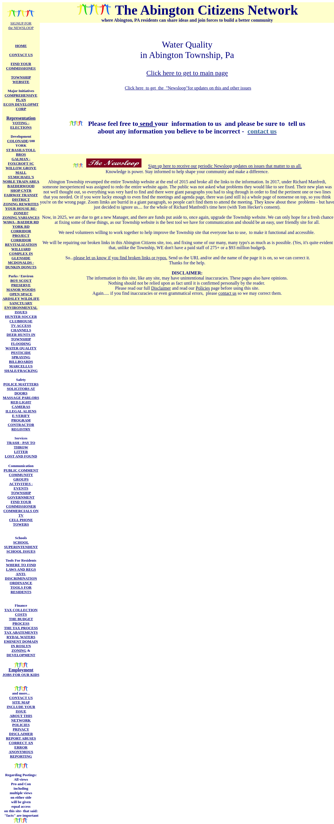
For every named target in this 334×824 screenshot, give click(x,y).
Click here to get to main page (187, 73)
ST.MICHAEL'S (21, 177)
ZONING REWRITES (21, 204)
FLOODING (21, 343)
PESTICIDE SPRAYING (21, 354)
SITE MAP (21, 702)
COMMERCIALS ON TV (21, 513)
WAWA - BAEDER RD (21, 222)
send (146, 123)
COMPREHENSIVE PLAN (21, 97)
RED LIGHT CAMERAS (21, 404)
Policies (203, 288)
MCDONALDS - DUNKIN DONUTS (20, 264)
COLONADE (17, 141)
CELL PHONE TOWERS (21, 522)
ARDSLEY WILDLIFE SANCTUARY (21, 300)
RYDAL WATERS (20, 637)
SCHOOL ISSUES (21, 551)
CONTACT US (21, 698)
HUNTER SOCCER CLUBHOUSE (21, 318)
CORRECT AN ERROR (21, 745)
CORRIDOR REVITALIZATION (21, 242)
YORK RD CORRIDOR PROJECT (21, 231)
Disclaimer (161, 288)
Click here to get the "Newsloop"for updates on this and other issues (188, 88)
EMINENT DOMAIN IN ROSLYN (21, 643)
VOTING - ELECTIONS (21, 125)
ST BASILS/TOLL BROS (21, 152)
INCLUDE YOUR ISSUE (21, 709)
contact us (227, 293)
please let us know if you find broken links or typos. (120, 257)
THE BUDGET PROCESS (21, 621)
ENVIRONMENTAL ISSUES (21, 309)
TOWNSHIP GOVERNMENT (20, 495)
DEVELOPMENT (20, 655)
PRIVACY (21, 729)
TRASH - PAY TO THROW (21, 445)
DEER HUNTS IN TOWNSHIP (20, 336)
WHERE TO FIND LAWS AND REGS (21, 567)
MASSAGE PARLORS (21, 398)
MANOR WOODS (21, 289)
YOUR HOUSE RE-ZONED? (21, 210)
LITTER (21, 452)
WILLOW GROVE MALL (21, 170)
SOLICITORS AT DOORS (21, 391)
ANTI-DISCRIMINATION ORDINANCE (21, 578)
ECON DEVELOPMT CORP (21, 106)
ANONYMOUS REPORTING (21, 754)
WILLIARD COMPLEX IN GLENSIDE (21, 253)
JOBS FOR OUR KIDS (21, 675)
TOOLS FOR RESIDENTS (21, 589)
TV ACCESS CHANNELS (21, 327)
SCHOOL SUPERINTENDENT (21, 544)
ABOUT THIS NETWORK (21, 718)
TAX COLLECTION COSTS (20, 612)
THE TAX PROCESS (21, 628)
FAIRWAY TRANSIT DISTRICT (21, 197)
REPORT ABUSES (21, 738)
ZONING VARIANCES (21, 217)
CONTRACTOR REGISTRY (21, 427)
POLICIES (21, 725)
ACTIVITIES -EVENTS (21, 486)
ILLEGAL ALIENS (21, 411)
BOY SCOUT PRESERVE (21, 282)
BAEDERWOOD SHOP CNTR (20, 188)
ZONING (19, 650)
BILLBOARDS (21, 361)
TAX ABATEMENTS (21, 632)
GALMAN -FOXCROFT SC (21, 161)
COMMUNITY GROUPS (21, 477)
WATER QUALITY (21, 348)
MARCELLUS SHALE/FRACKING (20, 368)
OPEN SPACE (21, 294)
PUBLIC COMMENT (21, 470)
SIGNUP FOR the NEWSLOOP (21, 25)
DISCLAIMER (21, 734)
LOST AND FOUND (21, 456)
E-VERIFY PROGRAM (21, 418)
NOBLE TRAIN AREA (21, 181)
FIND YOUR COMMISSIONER (21, 504)
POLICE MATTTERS (21, 384)
